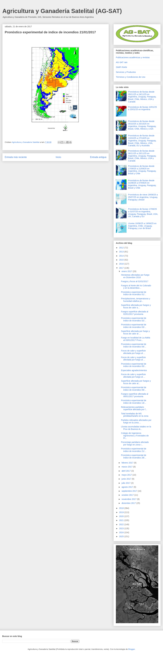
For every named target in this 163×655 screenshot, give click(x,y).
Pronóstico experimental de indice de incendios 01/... (133, 293)
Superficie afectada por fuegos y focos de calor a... (136, 306)
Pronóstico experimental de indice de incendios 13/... (133, 401)
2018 (121, 508)
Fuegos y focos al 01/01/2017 (134, 281)
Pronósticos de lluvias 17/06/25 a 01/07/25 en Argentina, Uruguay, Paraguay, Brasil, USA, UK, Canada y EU (143, 213)
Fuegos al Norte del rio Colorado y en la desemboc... (136, 286)
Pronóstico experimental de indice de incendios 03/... (133, 325)
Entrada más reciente (16, 157)
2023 (121, 528)
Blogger (131, 649)
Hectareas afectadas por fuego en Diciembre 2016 (135, 276)
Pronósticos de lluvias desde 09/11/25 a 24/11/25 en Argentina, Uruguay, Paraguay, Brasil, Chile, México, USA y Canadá (142, 97)
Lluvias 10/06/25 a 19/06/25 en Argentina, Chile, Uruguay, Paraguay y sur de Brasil (142, 226)
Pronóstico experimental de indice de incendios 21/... (133, 449)
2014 (121, 256)
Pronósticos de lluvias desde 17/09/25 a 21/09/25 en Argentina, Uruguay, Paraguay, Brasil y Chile (142, 170)
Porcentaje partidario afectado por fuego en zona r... (135, 443)
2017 (121, 268)
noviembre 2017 (129, 499)
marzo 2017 (127, 467)
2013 (121, 251)
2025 (121, 536)
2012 (121, 247)
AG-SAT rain (121, 62)
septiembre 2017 (130, 491)
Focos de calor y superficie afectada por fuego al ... (133, 351)
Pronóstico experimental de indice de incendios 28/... (133, 456)
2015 (121, 260)
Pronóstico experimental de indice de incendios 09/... (133, 388)
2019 (121, 512)
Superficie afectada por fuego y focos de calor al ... (135, 332)
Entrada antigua (98, 157)
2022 (121, 524)
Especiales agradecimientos (134, 370)
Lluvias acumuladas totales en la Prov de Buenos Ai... (136, 427)
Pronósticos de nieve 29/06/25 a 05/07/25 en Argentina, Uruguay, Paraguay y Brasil (143, 197)
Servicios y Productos (126, 72)
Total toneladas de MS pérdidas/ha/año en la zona (134, 414)
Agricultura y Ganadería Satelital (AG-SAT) (62, 11)
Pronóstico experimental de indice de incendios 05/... (133, 365)
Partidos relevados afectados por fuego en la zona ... (136, 421)
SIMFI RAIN (121, 67)
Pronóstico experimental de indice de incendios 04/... (133, 345)
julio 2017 (126, 483)
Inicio (58, 157)
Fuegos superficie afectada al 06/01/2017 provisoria (134, 395)
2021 (121, 520)
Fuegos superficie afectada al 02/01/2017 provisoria (134, 312)
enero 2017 (127, 271)
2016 (121, 264)
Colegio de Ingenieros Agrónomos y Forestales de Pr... (135, 435)
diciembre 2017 (129, 503)
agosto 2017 (128, 487)
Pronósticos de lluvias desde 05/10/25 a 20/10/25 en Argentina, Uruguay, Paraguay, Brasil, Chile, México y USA (142, 125)
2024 (121, 532)
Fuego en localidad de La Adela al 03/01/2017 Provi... (135, 338)
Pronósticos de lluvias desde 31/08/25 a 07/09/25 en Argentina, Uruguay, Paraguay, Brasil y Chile (142, 184)
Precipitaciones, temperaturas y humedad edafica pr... (135, 299)
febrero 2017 (128, 463)
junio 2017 (127, 479)
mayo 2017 (127, 475)
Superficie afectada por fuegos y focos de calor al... (136, 382)
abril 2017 (126, 471)
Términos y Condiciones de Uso (130, 77)
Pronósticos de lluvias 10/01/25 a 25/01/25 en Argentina (142, 108)
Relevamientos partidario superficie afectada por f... (134, 408)
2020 (121, 516)
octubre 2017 (128, 495)
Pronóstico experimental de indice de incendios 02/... (133, 319)
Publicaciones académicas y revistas (133, 57)
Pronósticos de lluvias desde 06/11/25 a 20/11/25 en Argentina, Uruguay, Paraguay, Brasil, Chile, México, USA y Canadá (142, 156)
